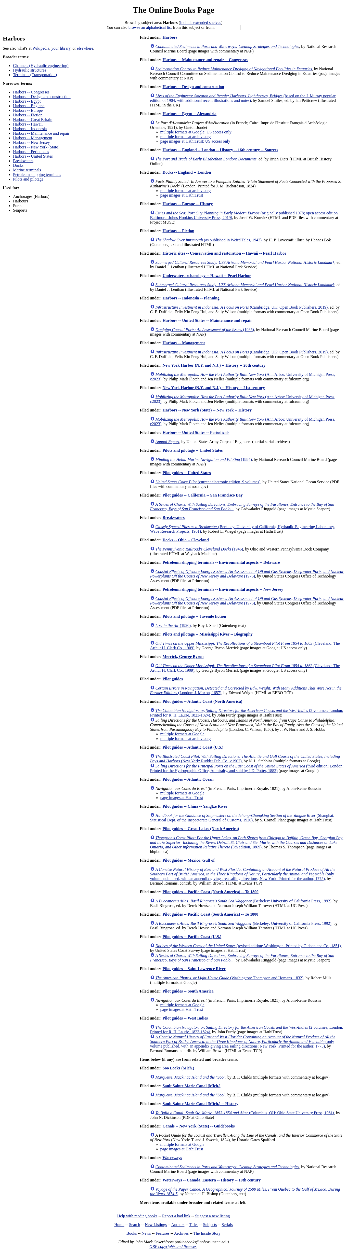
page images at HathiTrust (181, 195)
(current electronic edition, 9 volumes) (208, 482)
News (146, 1233)
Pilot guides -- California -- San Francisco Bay (202, 495)
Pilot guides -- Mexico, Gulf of (188, 860)
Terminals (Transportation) (35, 75)
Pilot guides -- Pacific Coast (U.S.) (191, 936)
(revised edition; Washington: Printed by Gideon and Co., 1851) (248, 946)
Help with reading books (137, 1216)
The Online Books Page (173, 10)
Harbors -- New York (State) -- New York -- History (206, 410)
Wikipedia (40, 48)
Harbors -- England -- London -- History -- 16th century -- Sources (220, 150)
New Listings (156, 1224)
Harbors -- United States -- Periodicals (195, 432)
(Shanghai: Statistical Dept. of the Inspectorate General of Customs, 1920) (242, 817)
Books (131, 1233)
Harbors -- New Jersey (31, 142)
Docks (18, 165)
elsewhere (85, 48)
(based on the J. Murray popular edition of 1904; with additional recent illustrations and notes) (243, 98)
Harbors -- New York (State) (36, 147)
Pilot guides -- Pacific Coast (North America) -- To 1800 (210, 892)
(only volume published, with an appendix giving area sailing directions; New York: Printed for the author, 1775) (242, 874)
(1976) (247, 573)
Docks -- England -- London (186, 172)
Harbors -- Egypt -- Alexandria (189, 114)
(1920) (173, 625)
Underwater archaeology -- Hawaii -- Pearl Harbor (206, 275)
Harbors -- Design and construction (42, 96)
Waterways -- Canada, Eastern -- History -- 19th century (211, 1180)
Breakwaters (23, 161)
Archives (181, 1233)
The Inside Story (207, 1233)
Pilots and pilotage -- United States (192, 450)
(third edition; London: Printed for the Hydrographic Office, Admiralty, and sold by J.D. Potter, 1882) (247, 768)
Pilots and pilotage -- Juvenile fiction (194, 616)
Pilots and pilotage (28, 179)
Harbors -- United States (33, 156)
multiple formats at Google (182, 734)
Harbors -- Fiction (28, 115)
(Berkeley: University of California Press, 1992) (243, 901)
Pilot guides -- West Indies (185, 1018)
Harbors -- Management (32, 138)
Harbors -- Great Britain (32, 119)
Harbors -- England (29, 106)
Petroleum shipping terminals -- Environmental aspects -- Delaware (221, 562)
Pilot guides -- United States (186, 473)
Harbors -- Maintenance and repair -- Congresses (205, 60)
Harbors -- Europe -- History (187, 204)
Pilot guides (172, 679)
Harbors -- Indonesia (30, 129)
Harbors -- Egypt (27, 101)
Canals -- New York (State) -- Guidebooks (198, 1126)
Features (162, 1233)
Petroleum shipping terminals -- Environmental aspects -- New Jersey (222, 589)
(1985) (205, 329)
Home (119, 1224)
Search (134, 1224)
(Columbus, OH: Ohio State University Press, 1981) (245, 1113)
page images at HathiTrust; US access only (195, 141)
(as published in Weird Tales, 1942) (209, 240)
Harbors (169, 37)
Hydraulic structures (29, 70)
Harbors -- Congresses (31, 92)
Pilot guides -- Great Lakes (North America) (200, 829)
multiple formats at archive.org (185, 136)
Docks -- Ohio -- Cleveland (185, 540)
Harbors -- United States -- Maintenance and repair (207, 320)
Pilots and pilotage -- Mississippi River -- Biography (207, 634)
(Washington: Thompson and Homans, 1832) (230, 978)
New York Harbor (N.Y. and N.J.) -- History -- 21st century (213, 387)
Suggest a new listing (212, 1216)
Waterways (172, 1157)
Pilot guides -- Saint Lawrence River (193, 969)
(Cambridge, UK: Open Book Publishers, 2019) (242, 307)
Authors (178, 1224)
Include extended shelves (200, 22)
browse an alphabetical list (150, 27)
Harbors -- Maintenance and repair (41, 133)
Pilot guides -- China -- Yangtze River (194, 806)
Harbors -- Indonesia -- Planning (190, 298)
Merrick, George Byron (182, 656)
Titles (193, 1224)
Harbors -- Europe (28, 110)
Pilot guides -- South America (187, 991)
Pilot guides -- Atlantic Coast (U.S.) (192, 747)
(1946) (199, 549)
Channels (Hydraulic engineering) (41, 65)
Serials (227, 1224)
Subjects (210, 1224)
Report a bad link (176, 1216)
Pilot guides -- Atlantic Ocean (187, 779)
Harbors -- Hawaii (28, 124)
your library (60, 48)
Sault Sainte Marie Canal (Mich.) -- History (200, 1103)
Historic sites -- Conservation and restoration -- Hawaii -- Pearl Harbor (224, 253)
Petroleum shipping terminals (37, 174)
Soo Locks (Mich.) (178, 1068)
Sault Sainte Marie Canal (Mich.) (191, 1086)
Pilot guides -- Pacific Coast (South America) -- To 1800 (210, 914)
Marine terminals (27, 170)
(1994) (204, 459)
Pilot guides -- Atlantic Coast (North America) (202, 701)
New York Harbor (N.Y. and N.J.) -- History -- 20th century (213, 365)
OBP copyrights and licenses (173, 1246)
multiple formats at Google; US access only (196, 132)
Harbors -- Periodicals (31, 151)
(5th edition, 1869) (246, 842)
